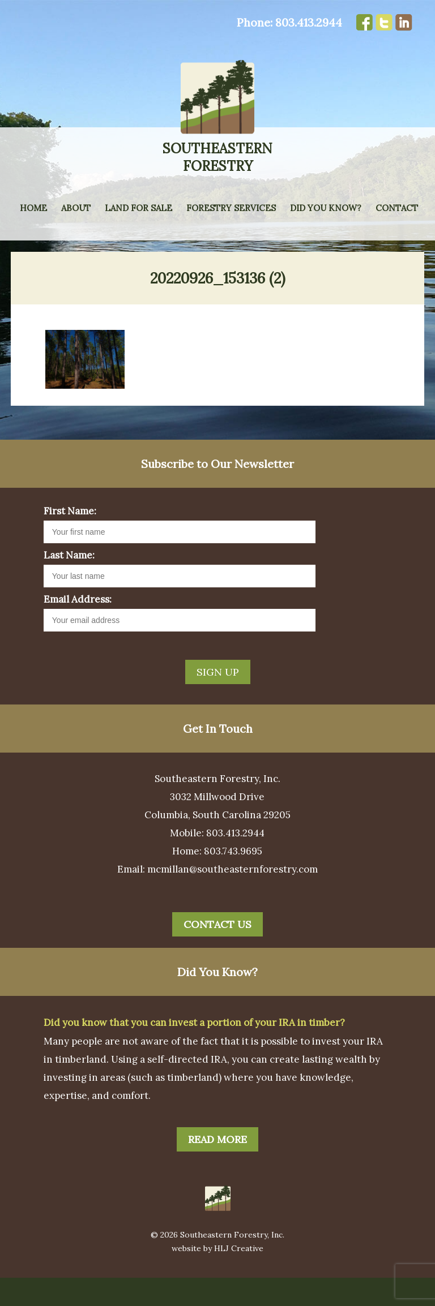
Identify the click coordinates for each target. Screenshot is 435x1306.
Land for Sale (138, 208)
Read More (217, 1167)
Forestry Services (231, 208)
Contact (397, 208)
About (76, 208)
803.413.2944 (308, 22)
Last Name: (69, 583)
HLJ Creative (238, 1276)
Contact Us (217, 952)
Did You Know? (325, 208)
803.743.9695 (233, 879)
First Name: (70, 539)
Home (33, 208)
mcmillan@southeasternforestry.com (232, 897)
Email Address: (78, 627)
